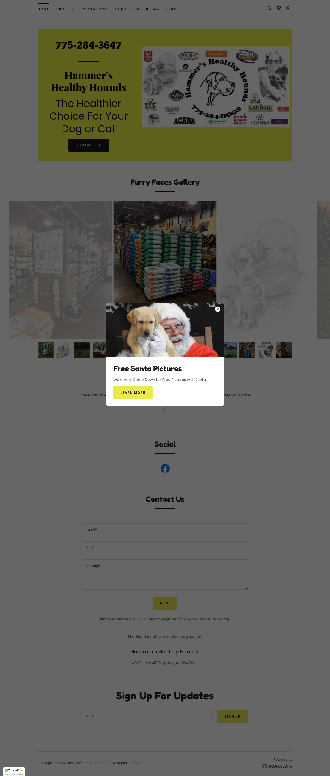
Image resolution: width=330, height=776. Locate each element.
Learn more (133, 392)
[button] (14, 771)
